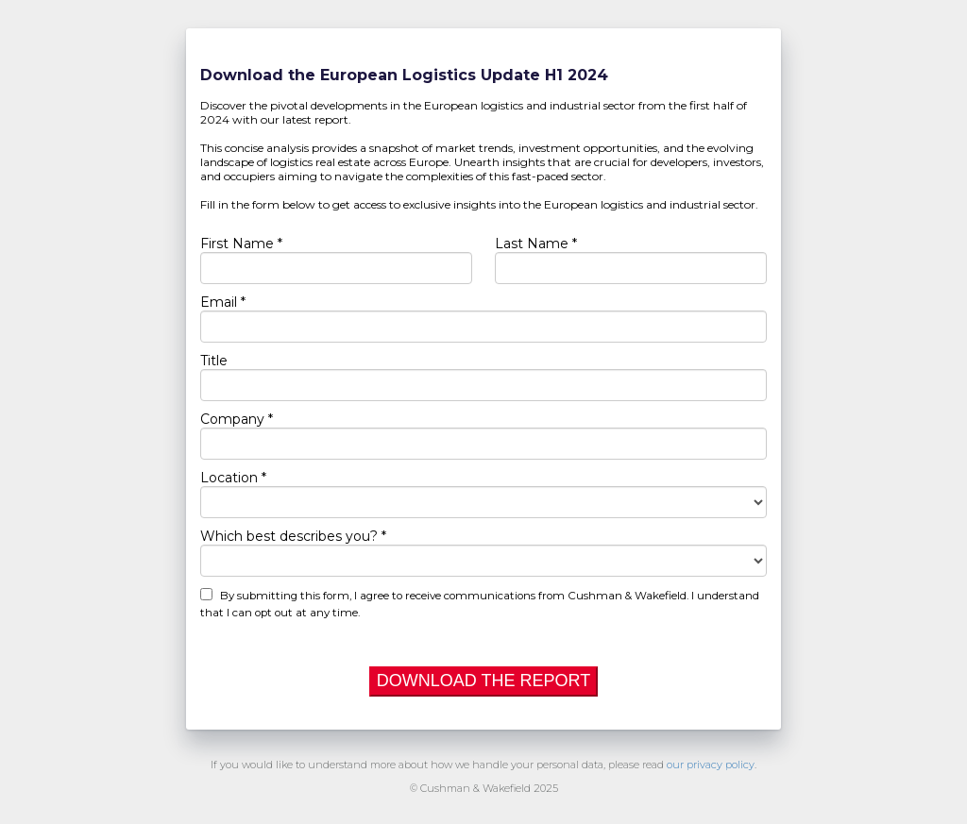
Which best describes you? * (293, 536)
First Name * (241, 243)
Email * (223, 302)
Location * (233, 477)
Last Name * (536, 243)
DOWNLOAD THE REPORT (483, 680)
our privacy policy (711, 764)
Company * (236, 419)
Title (214, 360)
